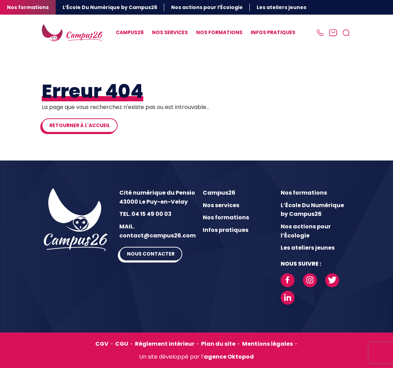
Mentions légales (267, 344)
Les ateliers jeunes (281, 7)
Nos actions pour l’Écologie (207, 7)
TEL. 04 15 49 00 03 (145, 214)
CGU (121, 344)
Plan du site (218, 344)
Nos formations (28, 7)
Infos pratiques (273, 32)
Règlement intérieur (164, 344)
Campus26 (130, 32)
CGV (102, 344)
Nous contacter (151, 253)
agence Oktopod (229, 357)
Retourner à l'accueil (79, 125)
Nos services (170, 32)
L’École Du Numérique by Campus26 (110, 7)
